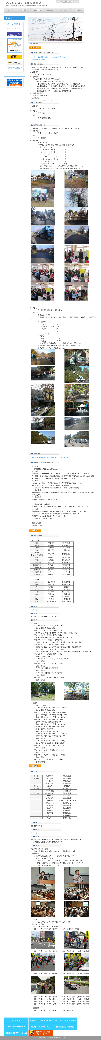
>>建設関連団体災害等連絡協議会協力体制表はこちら (51, 458)
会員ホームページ (13, 28)
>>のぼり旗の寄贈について (41, 59)
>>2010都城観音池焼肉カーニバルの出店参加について (51, 57)
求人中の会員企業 (13, 24)
